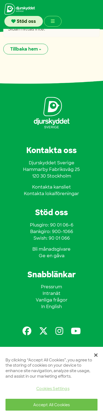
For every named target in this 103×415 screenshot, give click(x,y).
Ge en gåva (52, 256)
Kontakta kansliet (51, 187)
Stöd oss (23, 21)
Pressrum (51, 287)
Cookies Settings (52, 388)
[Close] (96, 355)
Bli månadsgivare (51, 249)
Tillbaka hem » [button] (25, 49)
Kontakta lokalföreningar (51, 194)
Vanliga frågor (52, 300)
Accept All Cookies (51, 404)
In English (51, 306)
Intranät (51, 293)
